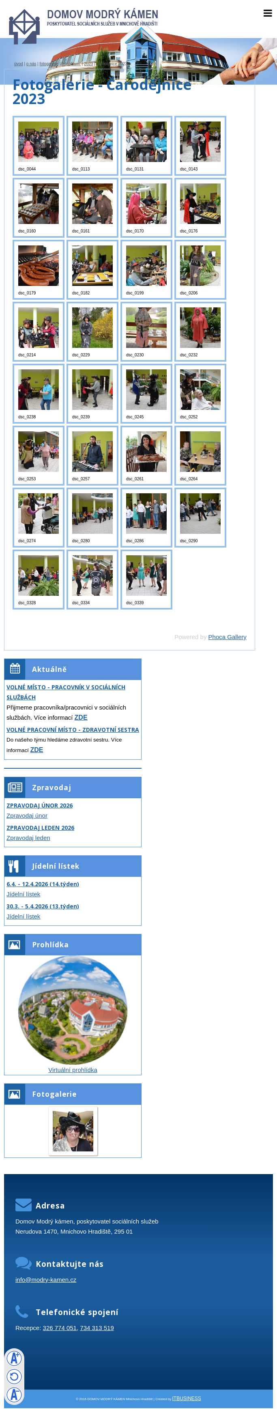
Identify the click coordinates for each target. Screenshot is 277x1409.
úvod (18, 64)
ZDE (81, 717)
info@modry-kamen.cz (45, 1279)
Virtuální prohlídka (72, 1069)
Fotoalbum (71, 64)
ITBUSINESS (186, 1398)
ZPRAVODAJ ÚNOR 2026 (39, 805)
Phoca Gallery (227, 636)
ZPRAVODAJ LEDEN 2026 (40, 827)
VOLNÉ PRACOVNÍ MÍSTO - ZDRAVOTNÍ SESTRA (72, 729)
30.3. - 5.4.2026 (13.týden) (42, 906)
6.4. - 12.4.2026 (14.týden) (42, 884)
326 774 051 (60, 1327)
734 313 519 (97, 1327)
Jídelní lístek (23, 894)
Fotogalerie (48, 64)
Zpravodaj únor (26, 815)
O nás (31, 64)
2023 (88, 64)
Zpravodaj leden (28, 837)
